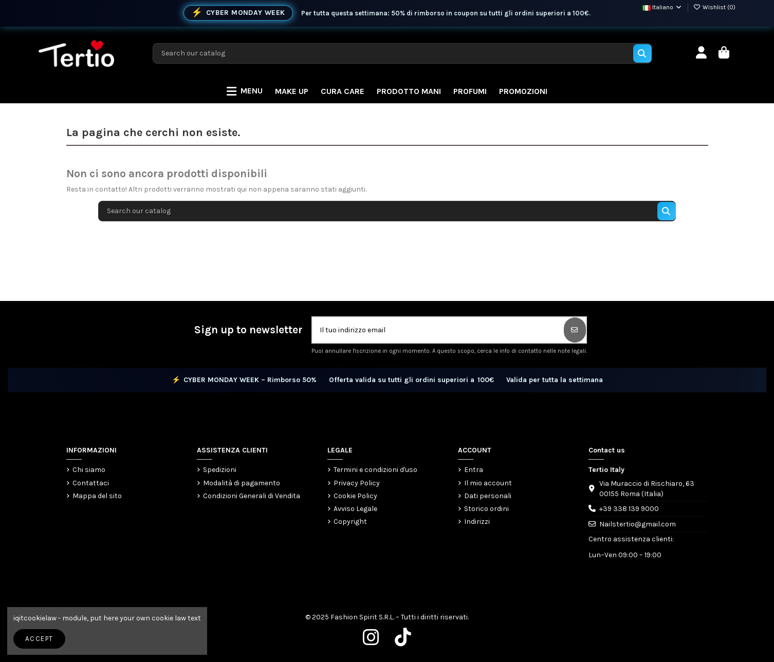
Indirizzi (477, 521)
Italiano (662, 7)
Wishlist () (714, 7)
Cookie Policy (355, 495)
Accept (39, 638)
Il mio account (488, 483)
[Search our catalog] (642, 53)
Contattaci (90, 483)
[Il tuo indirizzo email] (438, 330)
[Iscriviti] (575, 330)
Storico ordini (486, 508)
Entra (473, 469)
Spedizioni (219, 469)
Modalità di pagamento (241, 483)
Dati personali (487, 495)
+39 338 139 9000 (629, 508)
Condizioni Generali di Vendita (251, 495)
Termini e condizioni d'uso (375, 469)
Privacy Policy (357, 483)
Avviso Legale (355, 508)
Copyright (350, 521)
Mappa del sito (97, 495)
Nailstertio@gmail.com (637, 524)
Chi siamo (88, 469)
